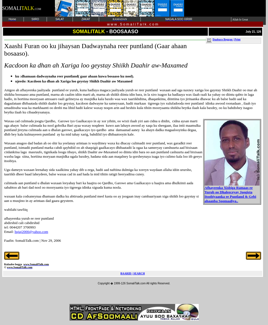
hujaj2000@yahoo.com (31, 232)
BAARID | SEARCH (132, 273)
